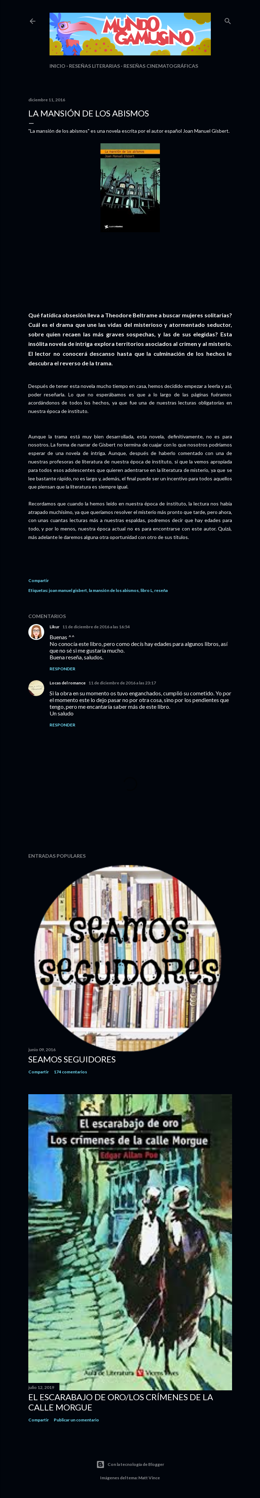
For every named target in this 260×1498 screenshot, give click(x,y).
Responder (62, 668)
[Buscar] (228, 19)
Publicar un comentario (76, 1419)
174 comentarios (70, 1071)
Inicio (57, 66)
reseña (161, 590)
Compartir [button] (38, 580)
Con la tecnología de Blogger (130, 1464)
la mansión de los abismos (114, 590)
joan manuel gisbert (68, 590)
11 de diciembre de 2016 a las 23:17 (122, 682)
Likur (54, 626)
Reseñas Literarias (94, 66)
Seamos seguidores (72, 1059)
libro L (146, 590)
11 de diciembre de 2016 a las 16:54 (96, 626)
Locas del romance (68, 682)
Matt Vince (149, 1477)
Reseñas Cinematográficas (160, 66)
